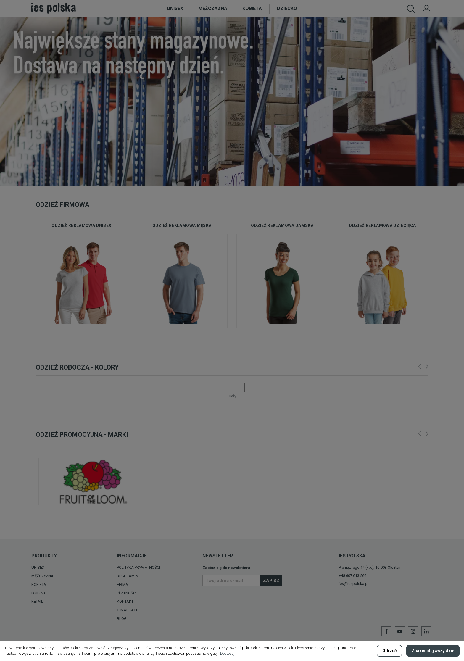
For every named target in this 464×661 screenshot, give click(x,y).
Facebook (386, 631)
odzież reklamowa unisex (81, 225)
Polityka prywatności (138, 567)
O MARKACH (128, 610)
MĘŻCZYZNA (42, 576)
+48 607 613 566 (352, 575)
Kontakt (125, 601)
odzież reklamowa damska (282, 225)
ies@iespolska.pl (353, 583)
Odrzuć (389, 650)
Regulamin (127, 576)
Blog (122, 618)
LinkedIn (426, 631)
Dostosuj (227, 653)
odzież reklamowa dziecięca (382, 225)
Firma (122, 584)
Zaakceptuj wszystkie (433, 650)
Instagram (413, 631)
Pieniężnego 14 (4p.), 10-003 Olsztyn (369, 567)
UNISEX (37, 567)
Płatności (126, 593)
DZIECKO (39, 593)
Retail (37, 601)
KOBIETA (38, 584)
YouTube (400, 631)
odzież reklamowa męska (182, 225)
